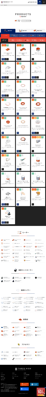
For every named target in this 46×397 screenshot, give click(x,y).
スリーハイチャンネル (15, 376)
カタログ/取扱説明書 (26, 374)
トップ (2, 5)
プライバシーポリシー (38, 376)
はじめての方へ (3, 374)
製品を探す (2, 376)
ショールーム (25, 376)
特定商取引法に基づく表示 (38, 374)
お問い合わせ (2, 379)
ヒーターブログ (14, 374)
